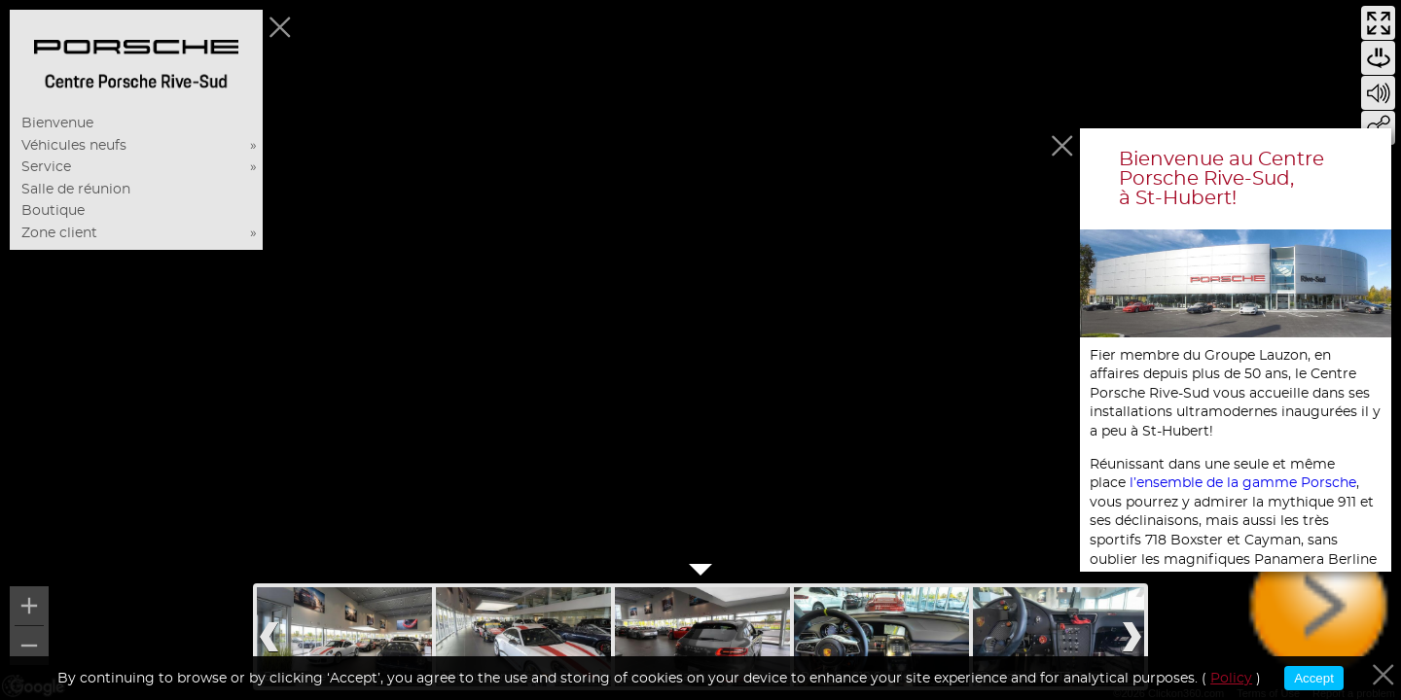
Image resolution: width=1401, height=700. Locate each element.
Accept (1314, 678)
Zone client (59, 233)
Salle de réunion (75, 189)
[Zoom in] (29, 605)
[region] (700, 350)
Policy (1231, 678)
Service (46, 167)
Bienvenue (57, 123)
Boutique (53, 211)
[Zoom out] (29, 645)
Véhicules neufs (73, 146)
